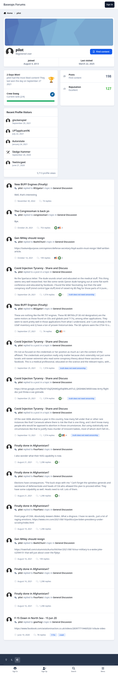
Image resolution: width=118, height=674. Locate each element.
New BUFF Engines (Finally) (30, 184)
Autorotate (18, 141)
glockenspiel (19, 120)
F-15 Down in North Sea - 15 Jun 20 (35, 618)
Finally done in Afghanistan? (31, 445)
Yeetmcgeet (19, 162)
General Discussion (63, 188)
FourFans (38, 449)
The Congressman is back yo (31, 211)
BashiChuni (39, 241)
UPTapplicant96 (21, 130)
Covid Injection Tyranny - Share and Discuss (41, 268)
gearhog (37, 621)
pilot (20, 188)
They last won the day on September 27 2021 (26, 81)
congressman (40, 214)
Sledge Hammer (21, 151)
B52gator (38, 188)
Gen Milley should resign (29, 238)
